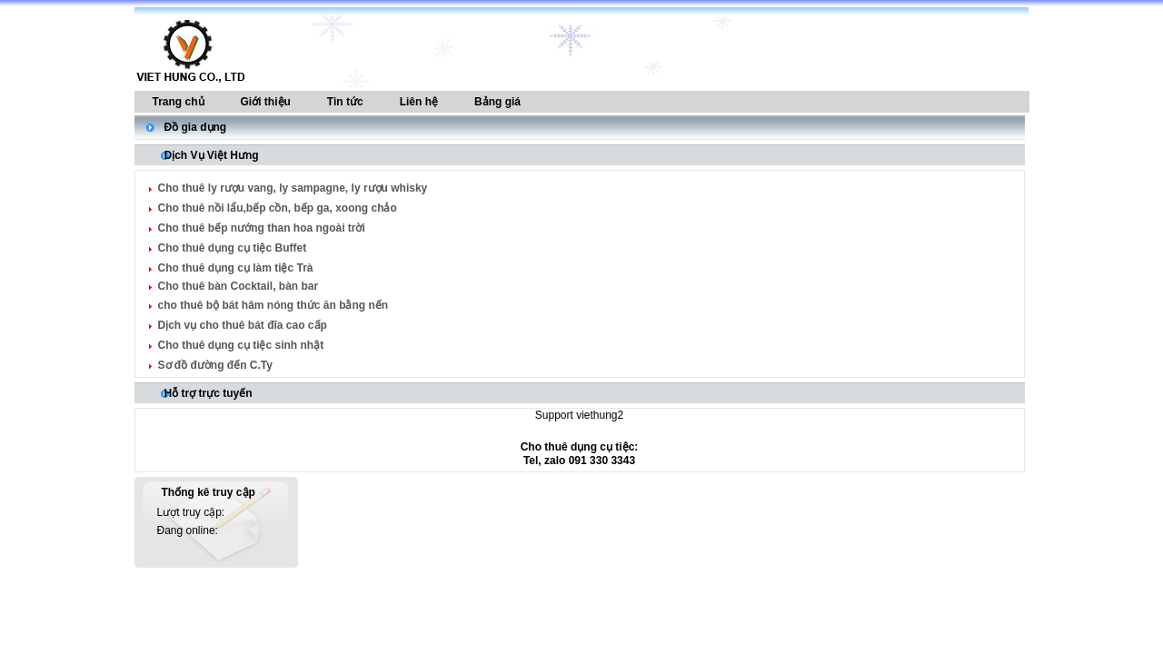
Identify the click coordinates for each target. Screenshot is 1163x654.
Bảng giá (497, 101)
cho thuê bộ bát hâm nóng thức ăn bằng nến (273, 305)
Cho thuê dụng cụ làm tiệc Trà (235, 268)
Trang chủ (178, 101)
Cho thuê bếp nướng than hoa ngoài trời (261, 228)
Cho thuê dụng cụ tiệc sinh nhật (241, 345)
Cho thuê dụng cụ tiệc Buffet (232, 248)
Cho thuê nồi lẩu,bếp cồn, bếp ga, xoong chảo (277, 208)
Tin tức (345, 101)
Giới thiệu (266, 101)
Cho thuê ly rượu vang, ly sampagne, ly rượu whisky (293, 188)
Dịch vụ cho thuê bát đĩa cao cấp (242, 325)
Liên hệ (419, 101)
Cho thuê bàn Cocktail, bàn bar (238, 286)
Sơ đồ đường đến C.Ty (215, 365)
